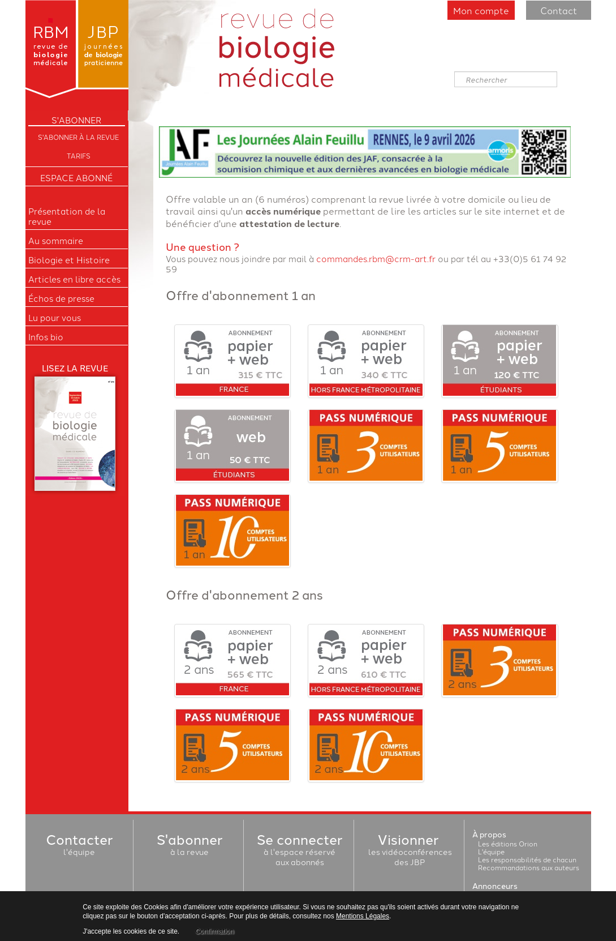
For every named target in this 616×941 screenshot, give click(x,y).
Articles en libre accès (74, 279)
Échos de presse (61, 298)
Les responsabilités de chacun (527, 859)
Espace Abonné (76, 178)
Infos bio (45, 337)
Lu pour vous (54, 318)
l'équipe (79, 846)
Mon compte (481, 10)
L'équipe (491, 851)
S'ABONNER (76, 120)
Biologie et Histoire (69, 260)
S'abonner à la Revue (78, 137)
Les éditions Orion (507, 843)
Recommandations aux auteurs (528, 867)
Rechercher (454, 71)
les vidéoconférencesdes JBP (410, 851)
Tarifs (79, 155)
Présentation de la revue (66, 216)
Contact (558, 10)
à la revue (189, 846)
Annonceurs (495, 885)
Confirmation (214, 931)
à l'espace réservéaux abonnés (299, 851)
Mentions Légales (362, 916)
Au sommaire (55, 241)
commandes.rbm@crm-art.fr (376, 258)
